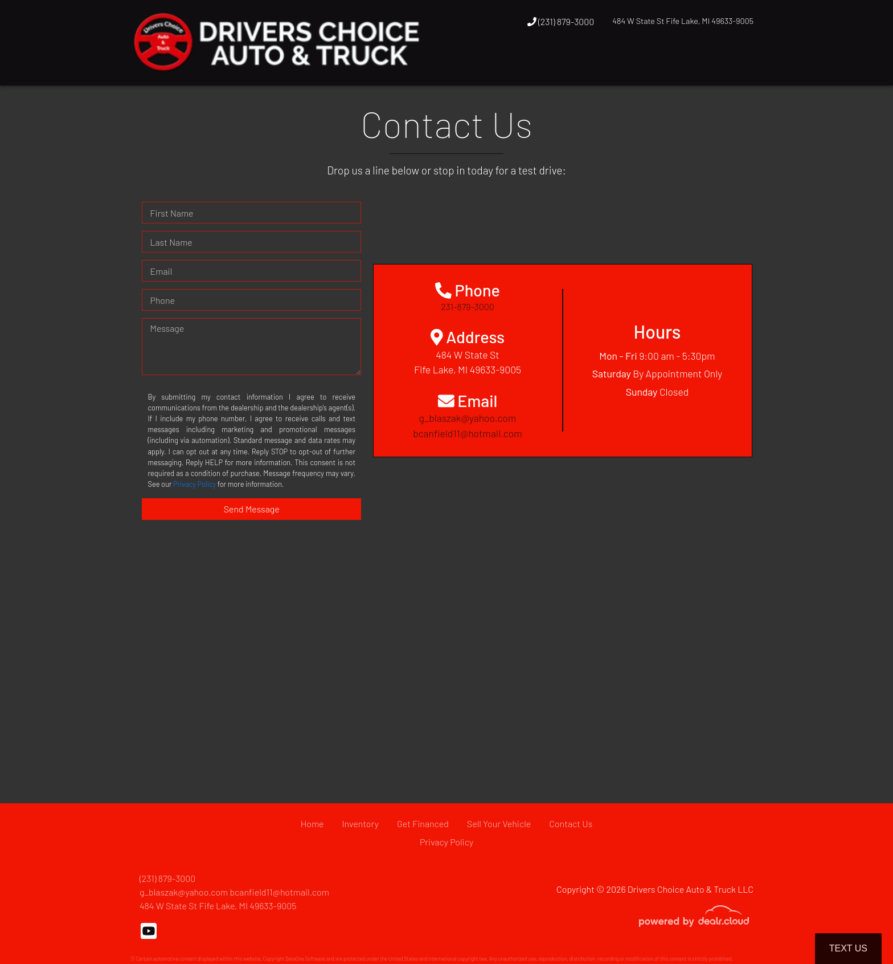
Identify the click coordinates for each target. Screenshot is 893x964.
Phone (162, 300)
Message (167, 328)
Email (161, 271)
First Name (171, 213)
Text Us (848, 948)
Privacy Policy (194, 484)
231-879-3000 (467, 306)
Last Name (171, 242)
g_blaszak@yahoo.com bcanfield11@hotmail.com (234, 891)
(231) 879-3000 (561, 21)
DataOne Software (305, 958)
